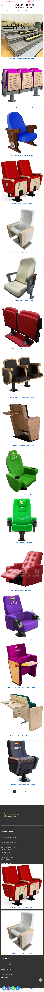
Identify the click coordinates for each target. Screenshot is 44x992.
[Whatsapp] (13, 988)
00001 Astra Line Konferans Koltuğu (22, 203)
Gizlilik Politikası (4, 983)
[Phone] (18, 988)
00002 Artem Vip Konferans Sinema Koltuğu (22, 397)
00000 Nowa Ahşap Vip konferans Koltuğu (22, 155)
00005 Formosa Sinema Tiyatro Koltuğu (22, 639)
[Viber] (9, 988)
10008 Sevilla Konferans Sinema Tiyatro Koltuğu (22, 784)
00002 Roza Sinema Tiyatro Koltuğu (22, 494)
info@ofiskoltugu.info (5, 827)
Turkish (31, 1)
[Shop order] (43, 11)
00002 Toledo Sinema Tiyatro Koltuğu (22, 542)
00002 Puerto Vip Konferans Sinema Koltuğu (22, 445)
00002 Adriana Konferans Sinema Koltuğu (22, 349)
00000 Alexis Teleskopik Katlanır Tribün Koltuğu (22, 58)
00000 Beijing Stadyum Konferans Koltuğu (22, 107)
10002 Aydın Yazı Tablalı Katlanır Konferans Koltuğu (22, 687)
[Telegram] (4, 988)
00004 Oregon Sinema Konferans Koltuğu (22, 590)
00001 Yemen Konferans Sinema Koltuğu (22, 252)
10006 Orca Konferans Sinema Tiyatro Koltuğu (22, 736)
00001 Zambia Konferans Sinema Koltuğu (22, 300)
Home (2, 10)
